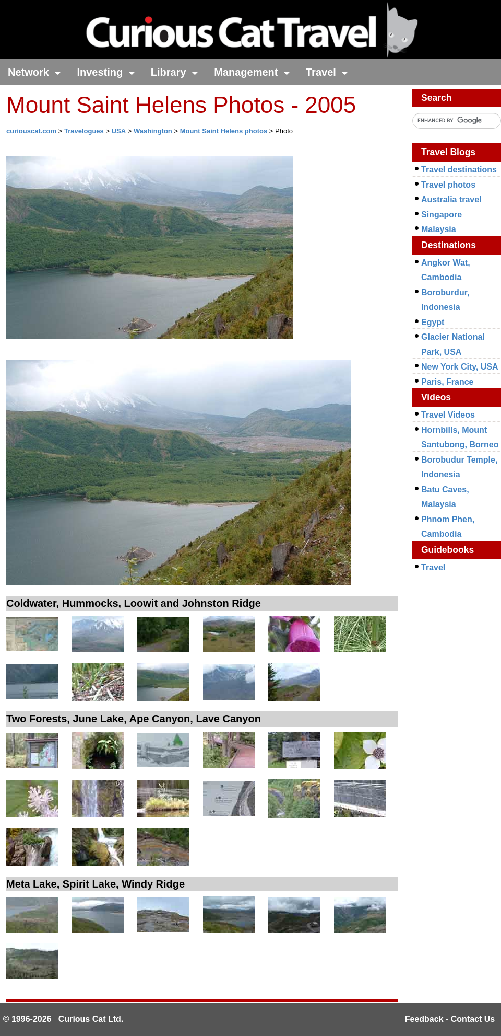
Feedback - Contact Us (450, 1019)
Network (34, 72)
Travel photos (448, 184)
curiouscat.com (31, 131)
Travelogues (84, 131)
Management (252, 72)
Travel (327, 72)
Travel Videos (448, 414)
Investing (106, 72)
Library (174, 72)
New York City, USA (459, 366)
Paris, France (447, 381)
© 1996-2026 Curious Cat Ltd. (63, 1019)
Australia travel (451, 199)
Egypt (432, 322)
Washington (153, 131)
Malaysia (438, 229)
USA (119, 131)
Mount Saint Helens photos (224, 131)
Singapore (441, 214)
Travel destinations (459, 169)
